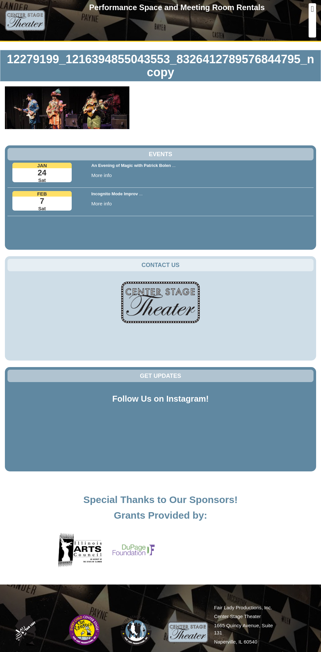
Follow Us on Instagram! (160, 398)
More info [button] (101, 175)
